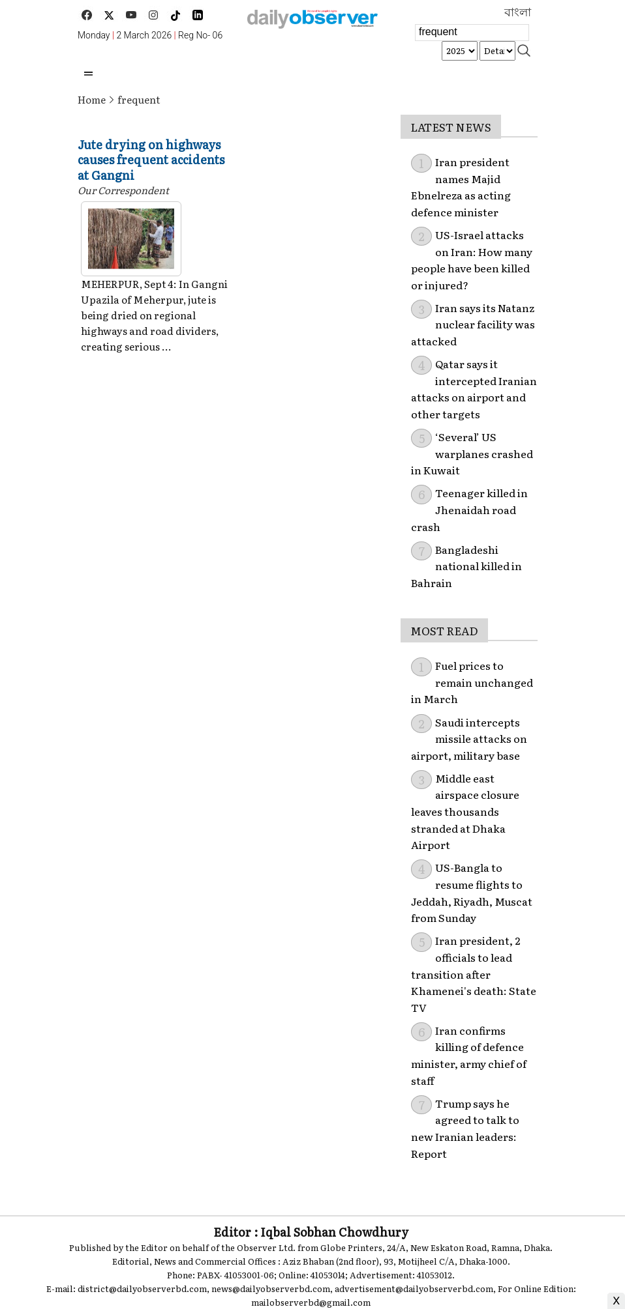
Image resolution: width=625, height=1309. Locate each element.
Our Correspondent (123, 189)
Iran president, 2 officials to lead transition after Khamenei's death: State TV (473, 973)
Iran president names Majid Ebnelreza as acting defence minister (461, 187)
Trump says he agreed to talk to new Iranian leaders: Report (465, 1128)
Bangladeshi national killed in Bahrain (466, 565)
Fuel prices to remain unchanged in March (472, 681)
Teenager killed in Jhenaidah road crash (469, 509)
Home (92, 99)
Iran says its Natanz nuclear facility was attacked (473, 324)
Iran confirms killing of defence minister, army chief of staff (468, 1055)
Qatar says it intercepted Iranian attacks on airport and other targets (474, 389)
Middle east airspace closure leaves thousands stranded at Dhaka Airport (465, 811)
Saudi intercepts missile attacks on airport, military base (469, 738)
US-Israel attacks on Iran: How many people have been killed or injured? (471, 260)
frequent (138, 99)
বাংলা (517, 12)
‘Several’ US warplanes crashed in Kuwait (472, 453)
